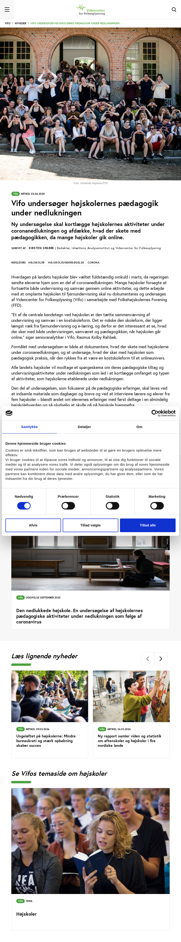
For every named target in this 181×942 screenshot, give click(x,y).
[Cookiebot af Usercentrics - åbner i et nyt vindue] (155, 413)
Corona (93, 262)
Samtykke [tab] (29, 427)
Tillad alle (148, 525)
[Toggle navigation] (7, 9)
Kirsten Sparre (95, 248)
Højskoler (36, 262)
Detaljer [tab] (84, 427)
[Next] (160, 658)
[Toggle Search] (174, 9)
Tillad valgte (90, 525)
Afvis (33, 525)
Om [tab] (139, 427)
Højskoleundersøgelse (66, 262)
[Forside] (90, 9)
